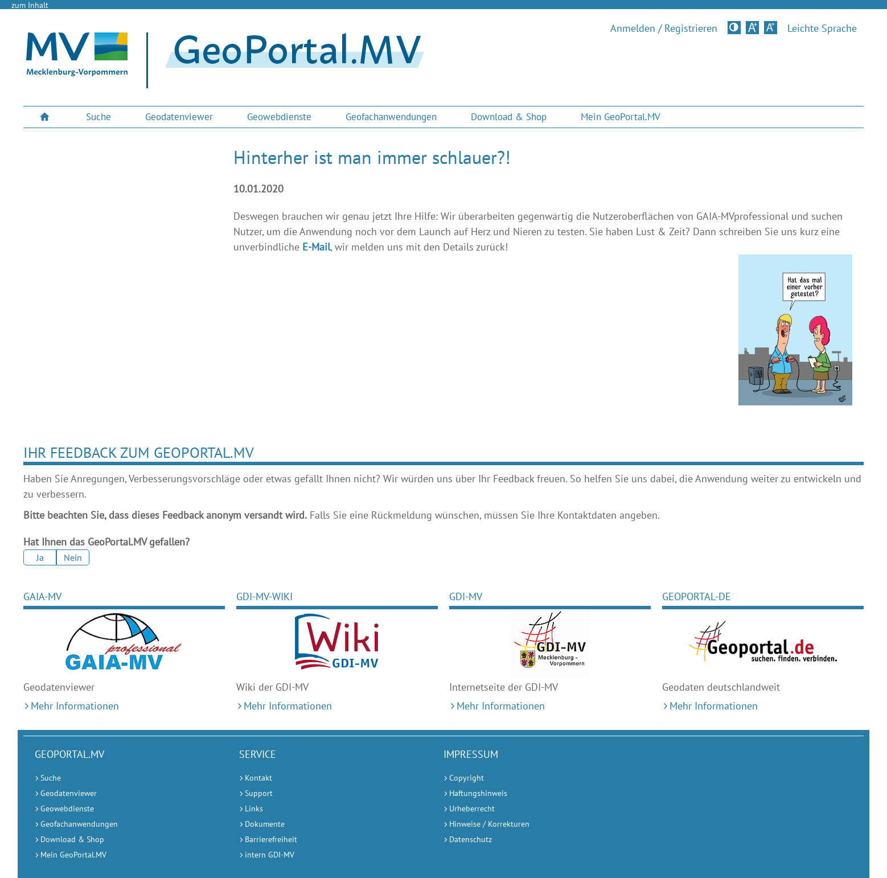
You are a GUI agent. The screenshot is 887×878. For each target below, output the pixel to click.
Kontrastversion (735, 27)
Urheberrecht (472, 808)
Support (259, 793)
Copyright (466, 778)
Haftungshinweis (478, 793)
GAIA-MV (42, 596)
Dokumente (265, 824)
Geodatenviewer (179, 116)
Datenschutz (470, 839)
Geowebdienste (279, 116)
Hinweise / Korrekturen (489, 824)
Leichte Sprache (822, 28)
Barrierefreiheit (271, 839)
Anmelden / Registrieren (663, 28)
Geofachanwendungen (391, 116)
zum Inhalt (29, 5)
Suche (98, 116)
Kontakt (258, 778)
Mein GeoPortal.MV (620, 116)
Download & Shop (509, 116)
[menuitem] (46, 117)
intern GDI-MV (269, 855)
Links (254, 808)
